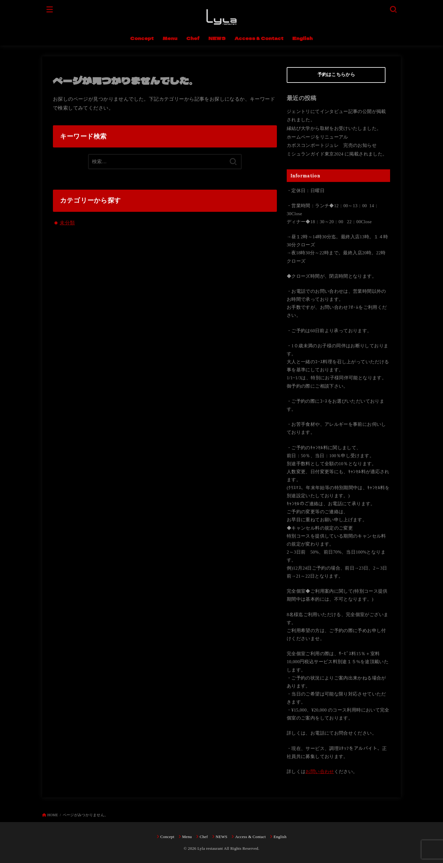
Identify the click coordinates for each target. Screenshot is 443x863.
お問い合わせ (319, 771)
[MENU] (50, 9)
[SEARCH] (393, 9)
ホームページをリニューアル (317, 137)
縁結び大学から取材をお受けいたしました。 (334, 128)
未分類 (67, 223)
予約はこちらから (336, 74)
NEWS (216, 38)
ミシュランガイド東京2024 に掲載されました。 (337, 153)
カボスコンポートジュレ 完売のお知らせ (332, 145)
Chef (193, 38)
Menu (169, 38)
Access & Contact (259, 38)
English (302, 38)
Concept (142, 38)
